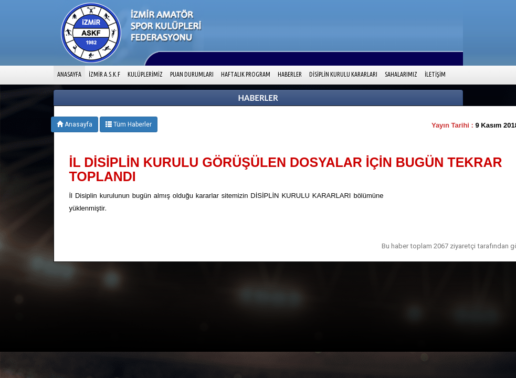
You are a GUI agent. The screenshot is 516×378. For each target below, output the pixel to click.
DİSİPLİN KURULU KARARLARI (343, 74)
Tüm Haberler (129, 124)
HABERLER (290, 74)
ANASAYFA (71, 73)
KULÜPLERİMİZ (145, 74)
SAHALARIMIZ (401, 74)
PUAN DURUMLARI (192, 74)
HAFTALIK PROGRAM (245, 74)
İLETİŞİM (435, 74)
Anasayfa (74, 124)
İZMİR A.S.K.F (104, 74)
